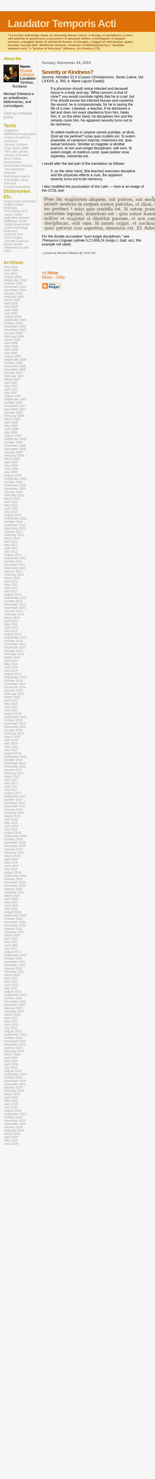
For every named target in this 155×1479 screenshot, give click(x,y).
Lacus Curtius (13, 214)
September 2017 (15, 796)
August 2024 (12, 1071)
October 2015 (13, 720)
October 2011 (13, 561)
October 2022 (13, 998)
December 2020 (15, 925)
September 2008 (15, 439)
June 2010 (11, 508)
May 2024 (10, 1061)
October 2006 (13, 363)
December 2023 (15, 1044)
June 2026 (11, 1143)
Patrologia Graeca (17, 176)
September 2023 (15, 1034)
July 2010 (10, 512)
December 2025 (15, 1124)
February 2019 (14, 852)
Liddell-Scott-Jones (17, 224)
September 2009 (15, 478)
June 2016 (11, 746)
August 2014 (12, 674)
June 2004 (11, 270)
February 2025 (14, 1091)
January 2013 (13, 611)
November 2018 (15, 842)
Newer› (47, 277)
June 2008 (11, 429)
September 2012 (15, 598)
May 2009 (10, 465)
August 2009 (12, 475)
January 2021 (13, 928)
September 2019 (15, 875)
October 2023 (13, 1038)
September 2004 (15, 280)
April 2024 (11, 1057)
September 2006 (15, 359)
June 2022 (11, 985)
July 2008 (10, 432)
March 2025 (12, 1094)
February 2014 (14, 654)
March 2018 (12, 816)
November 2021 (15, 962)
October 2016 (13, 760)
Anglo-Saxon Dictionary (20, 201)
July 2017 (10, 789)
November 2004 (15, 287)
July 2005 (10, 313)
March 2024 (12, 1054)
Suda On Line (13, 234)
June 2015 (11, 707)
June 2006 (11, 349)
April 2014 (11, 660)
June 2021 (11, 945)
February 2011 (14, 535)
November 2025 (15, 1120)
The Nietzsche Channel (14, 170)
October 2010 (13, 521)
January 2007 (13, 373)
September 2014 (15, 677)
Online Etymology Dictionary (16, 229)
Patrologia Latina (16, 180)
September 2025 (15, 1114)
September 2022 (15, 995)
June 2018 (11, 826)
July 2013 (10, 631)
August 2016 (12, 753)
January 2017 (13, 770)
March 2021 (12, 935)
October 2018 (13, 839)
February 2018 (14, 813)
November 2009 (15, 485)
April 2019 (11, 859)
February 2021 (14, 932)
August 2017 (12, 793)
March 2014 (12, 657)
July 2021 (10, 948)
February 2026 (14, 1130)
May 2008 (10, 425)
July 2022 (10, 988)
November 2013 (15, 644)
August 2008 (12, 435)
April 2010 (11, 502)
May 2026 (10, 1140)
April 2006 (11, 343)
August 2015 (12, 713)
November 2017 (15, 803)
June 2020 (11, 905)
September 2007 (15, 399)
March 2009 (12, 459)
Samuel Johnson (16, 144)
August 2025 (12, 1110)
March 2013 (12, 617)
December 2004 (15, 290)
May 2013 (10, 624)
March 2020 (12, 895)
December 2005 (15, 330)
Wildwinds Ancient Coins (16, 249)
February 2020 (14, 892)
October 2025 (13, 1117)
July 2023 (10, 1028)
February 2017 (14, 773)
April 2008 (11, 422)
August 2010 (12, 515)
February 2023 (14, 1011)
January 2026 (13, 1127)
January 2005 (13, 293)
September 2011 (15, 558)
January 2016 (13, 730)
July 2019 (10, 869)
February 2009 (14, 455)
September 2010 (15, 518)
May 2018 (10, 823)
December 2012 (15, 607)
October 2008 (13, 442)
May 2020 (10, 902)
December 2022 (15, 1005)
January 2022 (13, 968)
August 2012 (12, 594)
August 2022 (12, 991)
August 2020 (12, 912)
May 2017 (10, 783)
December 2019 (15, 885)
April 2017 (11, 780)
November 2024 (15, 1081)
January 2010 (13, 492)
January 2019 (13, 849)
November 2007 (15, 406)
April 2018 (11, 819)
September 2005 (15, 320)
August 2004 (12, 277)
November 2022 (15, 1001)
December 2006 (15, 369)
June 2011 (11, 548)
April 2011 (11, 541)
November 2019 (15, 882)
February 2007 (14, 376)
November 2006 (15, 366)
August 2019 (12, 872)
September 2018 (15, 836)
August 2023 (12, 1031)
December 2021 (15, 965)
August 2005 (12, 316)
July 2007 (10, 392)
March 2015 (12, 697)
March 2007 (12, 379)
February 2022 (14, 971)
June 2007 (11, 389)
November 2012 (15, 604)
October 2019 (13, 879)
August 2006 (12, 356)
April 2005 (11, 303)
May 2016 (10, 743)
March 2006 (12, 339)
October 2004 (13, 283)
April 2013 (11, 621)
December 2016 (15, 766)
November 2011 (15, 564)
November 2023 (15, 1041)
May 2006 (10, 346)
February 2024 (14, 1051)
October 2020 (13, 918)
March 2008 (12, 419)
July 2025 (10, 1107)
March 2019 (12, 856)
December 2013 (15, 647)
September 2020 (15, 915)
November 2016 (15, 763)
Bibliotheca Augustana (20, 134)
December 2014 (15, 687)
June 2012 (11, 588)
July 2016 (10, 750)
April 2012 (11, 581)
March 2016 (12, 737)
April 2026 (11, 1137)
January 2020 (13, 889)
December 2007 (15, 409)
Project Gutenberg (17, 187)
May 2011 (10, 545)
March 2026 (12, 1134)
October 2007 (13, 402)
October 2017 (13, 799)
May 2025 (10, 1100)
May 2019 (10, 862)
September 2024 (15, 1074)
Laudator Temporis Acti (62, 23)
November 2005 (15, 326)
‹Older (60, 277)
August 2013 (12, 634)
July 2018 (10, 829)
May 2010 (10, 505)
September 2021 (15, 955)
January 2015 (13, 690)
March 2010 (12, 498)
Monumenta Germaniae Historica (18, 163)
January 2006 (13, 333)
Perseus (10, 183)
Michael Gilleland (27, 72)
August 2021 (12, 952)
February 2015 (14, 693)
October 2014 (13, 680)
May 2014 (10, 664)
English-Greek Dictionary (13, 206)
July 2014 (10, 670)
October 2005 (13, 323)
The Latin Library (16, 151)
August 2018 (12, 832)
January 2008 (13, 412)
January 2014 (13, 650)
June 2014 (11, 667)
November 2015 (15, 723)
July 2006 (10, 353)
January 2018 (13, 809)
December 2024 (15, 1084)
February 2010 (14, 495)
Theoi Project (13, 237)
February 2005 (14, 296)
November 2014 (15, 684)
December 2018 (15, 846)
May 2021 (10, 942)
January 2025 (13, 1087)
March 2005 (12, 300)
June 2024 (11, 1064)
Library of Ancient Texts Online (16, 156)
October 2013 (13, 641)
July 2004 (10, 273)
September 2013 (15, 637)
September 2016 (15, 756)
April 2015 (11, 700)
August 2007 (12, 396)
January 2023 (13, 1008)
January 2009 (13, 452)
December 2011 (15, 568)
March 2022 (12, 975)
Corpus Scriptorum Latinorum (17, 139)
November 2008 (15, 445)
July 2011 (10, 551)
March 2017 (12, 776)
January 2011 (13, 531)
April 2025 (11, 1097)
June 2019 (11, 866)
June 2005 (11, 310)
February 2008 (14, 416)
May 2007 (10, 386)
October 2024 (13, 1077)
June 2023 (11, 1024)
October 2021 (13, 958)
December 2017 (15, 806)
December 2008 (15, 449)
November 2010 (15, 525)
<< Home (50, 272)
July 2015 (10, 710)
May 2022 (10, 981)
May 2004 (10, 267)
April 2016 (11, 740)
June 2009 (11, 469)
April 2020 (11, 899)
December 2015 (15, 727)
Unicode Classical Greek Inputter (16, 242)
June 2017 (11, 786)
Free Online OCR (16, 211)
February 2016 (14, 733)
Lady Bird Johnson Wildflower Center (16, 219)
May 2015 (10, 703)
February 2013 (14, 614)
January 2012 (13, 571)
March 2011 (12, 538)
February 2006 (14, 336)
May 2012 (10, 584)
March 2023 (12, 1014)
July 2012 (10, 591)
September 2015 (15, 717)
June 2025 (11, 1104)
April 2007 (11, 382)
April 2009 (11, 462)
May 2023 (10, 1021)
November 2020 (15, 922)
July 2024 (10, 1067)
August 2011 (12, 555)
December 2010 (15, 528)
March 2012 (12, 578)
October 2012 (13, 601)
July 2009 (10, 472)
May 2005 (10, 306)
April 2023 (11, 1018)
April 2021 (11, 938)
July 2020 (10, 909)
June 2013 (11, 627)
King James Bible (16, 148)
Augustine (11, 130)
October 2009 (13, 482)
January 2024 (13, 1048)
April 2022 (11, 978)
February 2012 (14, 574)
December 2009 (15, 488)
